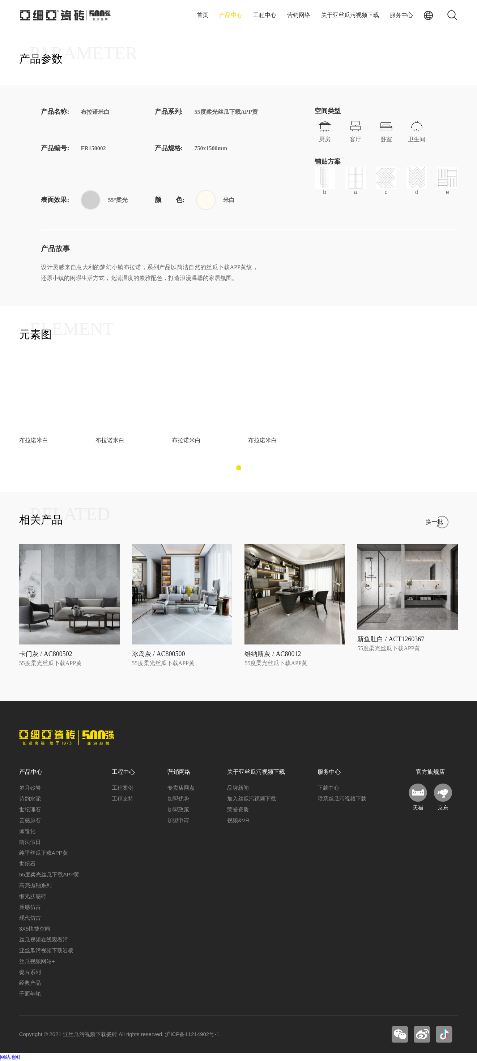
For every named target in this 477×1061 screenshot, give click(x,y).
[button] (238, 467)
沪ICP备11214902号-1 (192, 1034)
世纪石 (27, 864)
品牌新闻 (238, 788)
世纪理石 (30, 809)
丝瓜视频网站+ (37, 961)
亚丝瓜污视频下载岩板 (46, 950)
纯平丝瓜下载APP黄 (43, 853)
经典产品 (30, 983)
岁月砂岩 (30, 788)
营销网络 (298, 15)
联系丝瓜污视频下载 (342, 798)
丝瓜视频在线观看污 (43, 939)
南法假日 (30, 842)
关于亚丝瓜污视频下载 (350, 15)
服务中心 (401, 15)
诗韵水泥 (30, 798)
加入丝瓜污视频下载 (251, 798)
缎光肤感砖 (32, 896)
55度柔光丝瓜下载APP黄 (49, 874)
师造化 (27, 831)
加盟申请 (178, 820)
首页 (202, 15)
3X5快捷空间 (35, 929)
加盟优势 (178, 798)
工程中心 (264, 15)
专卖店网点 (181, 788)
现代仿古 (30, 918)
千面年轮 (30, 994)
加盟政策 (178, 809)
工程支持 (122, 798)
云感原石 (30, 820)
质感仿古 (30, 907)
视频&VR (238, 820)
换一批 (434, 522)
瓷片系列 (30, 972)
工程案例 (122, 788)
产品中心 (230, 15)
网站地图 (10, 1057)
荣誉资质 (238, 809)
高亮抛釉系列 (35, 885)
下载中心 (328, 788)
